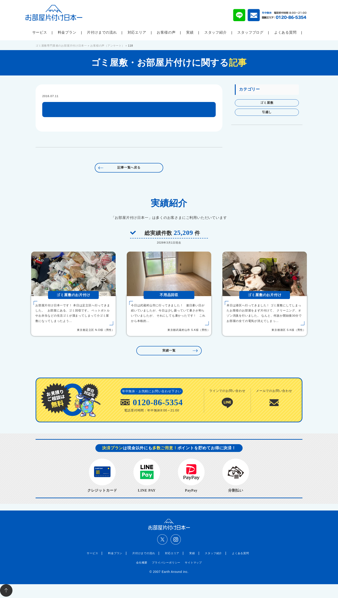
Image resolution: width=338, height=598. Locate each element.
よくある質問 (285, 32)
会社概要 (141, 562)
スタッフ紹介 (215, 32)
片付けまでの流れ (102, 32)
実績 (190, 32)
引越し (267, 112)
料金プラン (67, 32)
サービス (39, 32)
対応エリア (137, 32)
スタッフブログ (250, 32)
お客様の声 (166, 32)
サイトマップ (193, 562)
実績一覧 (168, 350)
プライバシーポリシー (166, 562)
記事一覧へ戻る (129, 167)
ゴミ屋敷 (266, 102)
